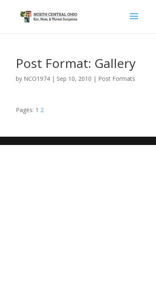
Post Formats (116, 78)
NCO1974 (37, 78)
